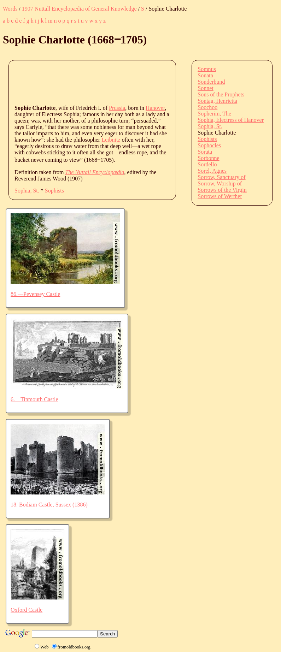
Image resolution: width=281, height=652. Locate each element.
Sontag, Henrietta (217, 101)
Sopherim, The (214, 114)
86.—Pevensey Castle (35, 294)
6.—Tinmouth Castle (34, 399)
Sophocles (209, 145)
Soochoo (207, 107)
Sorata (205, 152)
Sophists (54, 191)
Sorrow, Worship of (220, 183)
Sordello (207, 164)
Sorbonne (208, 158)
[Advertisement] (143, 82)
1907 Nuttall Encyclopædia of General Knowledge (79, 9)
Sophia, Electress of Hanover (231, 120)
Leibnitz (110, 140)
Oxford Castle (26, 610)
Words (10, 9)
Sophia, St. (26, 191)
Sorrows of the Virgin (222, 190)
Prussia (117, 108)
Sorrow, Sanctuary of (221, 177)
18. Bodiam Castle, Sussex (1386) (49, 505)
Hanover (155, 108)
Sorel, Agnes (212, 171)
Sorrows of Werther (220, 196)
